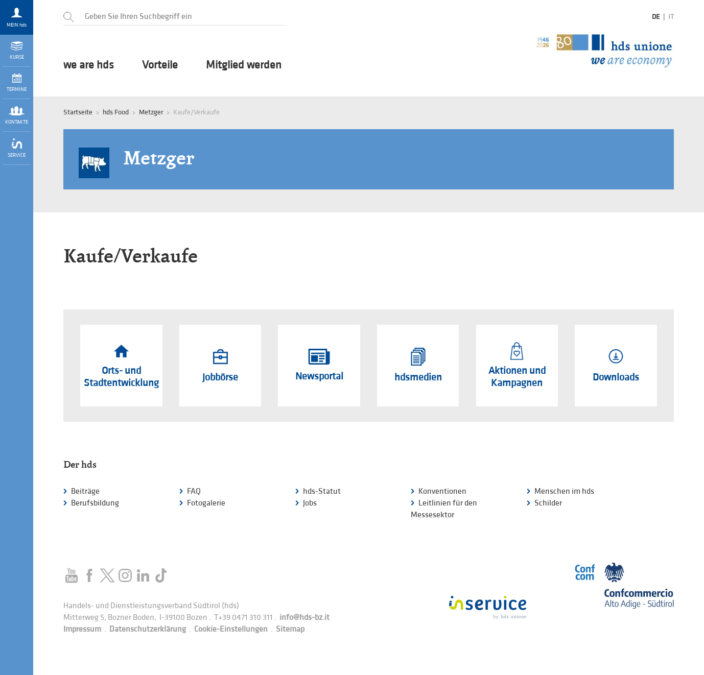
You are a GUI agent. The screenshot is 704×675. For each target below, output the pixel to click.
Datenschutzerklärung (147, 629)
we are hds (88, 65)
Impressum (82, 629)
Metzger (151, 112)
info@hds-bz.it (304, 617)
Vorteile (160, 65)
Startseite (77, 112)
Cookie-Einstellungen (231, 629)
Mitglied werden (243, 65)
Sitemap (290, 629)
